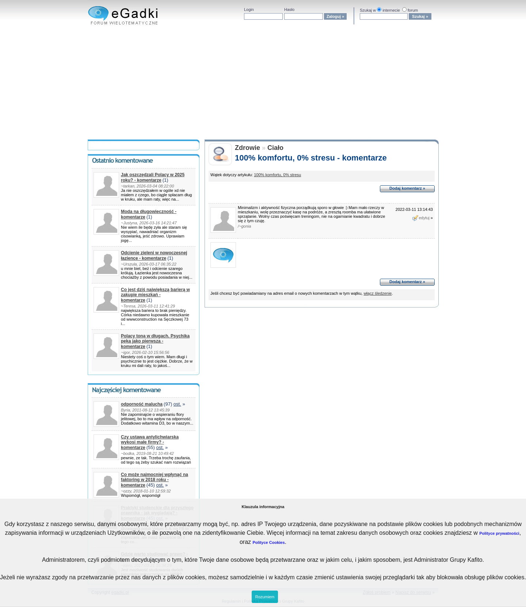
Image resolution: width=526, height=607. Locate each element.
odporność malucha (142, 404)
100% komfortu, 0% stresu (277, 175)
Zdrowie (247, 147)
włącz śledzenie (377, 293)
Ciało (275, 147)
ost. (177, 404)
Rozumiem (265, 597)
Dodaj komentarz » (407, 188)
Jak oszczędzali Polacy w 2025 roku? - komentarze (152, 177)
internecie (391, 10)
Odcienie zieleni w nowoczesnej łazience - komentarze (154, 255)
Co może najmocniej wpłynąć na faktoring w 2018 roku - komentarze (154, 480)
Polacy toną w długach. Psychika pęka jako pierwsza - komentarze (155, 341)
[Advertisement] (263, 85)
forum (413, 10)
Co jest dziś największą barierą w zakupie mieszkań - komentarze (155, 295)
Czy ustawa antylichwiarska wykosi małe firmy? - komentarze (150, 442)
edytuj (420, 218)
